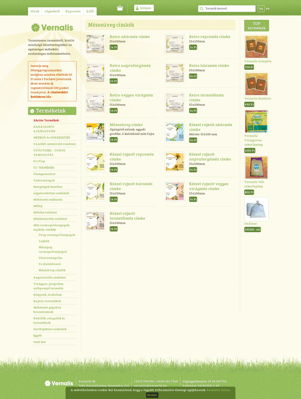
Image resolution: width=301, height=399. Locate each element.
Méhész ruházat (45, 212)
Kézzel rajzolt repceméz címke (132, 156)
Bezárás (152, 395)
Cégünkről (52, 11)
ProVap (39, 161)
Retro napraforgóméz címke (130, 68)
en (267, 8)
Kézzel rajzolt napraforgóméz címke (210, 156)
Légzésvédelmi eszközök (51, 193)
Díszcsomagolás (50, 258)
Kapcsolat (73, 11)
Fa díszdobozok (50, 264)
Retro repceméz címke (209, 36)
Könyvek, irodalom (47, 294)
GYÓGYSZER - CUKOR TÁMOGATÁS (49, 152)
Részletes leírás (218, 390)
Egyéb (37, 335)
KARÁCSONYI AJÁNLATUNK (44, 128)
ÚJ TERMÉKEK (43, 167)
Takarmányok (44, 180)
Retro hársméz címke (209, 65)
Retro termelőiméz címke (206, 97)
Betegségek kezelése (47, 186)
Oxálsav (250, 223)
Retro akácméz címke (130, 36)
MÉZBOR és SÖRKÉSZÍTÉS (51, 137)
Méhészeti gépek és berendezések (47, 309)
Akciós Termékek (46, 120)
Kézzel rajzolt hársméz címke (131, 186)
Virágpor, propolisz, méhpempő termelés (48, 286)
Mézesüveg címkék (52, 270)
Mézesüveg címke (126, 124)
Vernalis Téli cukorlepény (254, 184)
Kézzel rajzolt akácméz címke (210, 127)
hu (261, 8)
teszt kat (39, 342)
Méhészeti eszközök (47, 199)
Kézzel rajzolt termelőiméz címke (127, 216)
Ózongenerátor (44, 174)
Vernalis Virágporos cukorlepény (253, 140)
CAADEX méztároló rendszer (54, 144)
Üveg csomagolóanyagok (57, 235)
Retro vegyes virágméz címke (131, 97)
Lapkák (44, 241)
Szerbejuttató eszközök (49, 329)
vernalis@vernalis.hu (150, 386)
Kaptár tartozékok (47, 301)
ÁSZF (90, 11)
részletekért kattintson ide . (49, 94)
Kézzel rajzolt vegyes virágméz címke (208, 186)
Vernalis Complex (257, 61)
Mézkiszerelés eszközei (50, 218)
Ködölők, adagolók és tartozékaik (49, 320)
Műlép (38, 206)
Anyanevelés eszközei (49, 277)
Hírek (35, 11)
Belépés (145, 8)
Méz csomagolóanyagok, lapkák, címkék (51, 227)
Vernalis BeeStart (257, 98)
